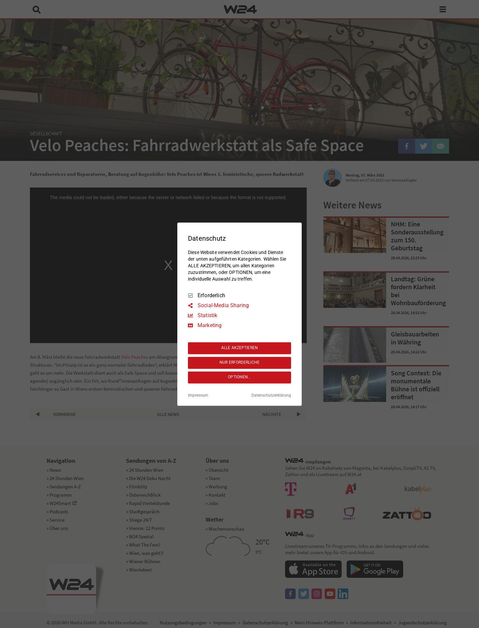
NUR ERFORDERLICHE (239, 362)
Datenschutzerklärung (271, 395)
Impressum (198, 395)
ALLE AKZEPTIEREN (239, 348)
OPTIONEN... (239, 377)
